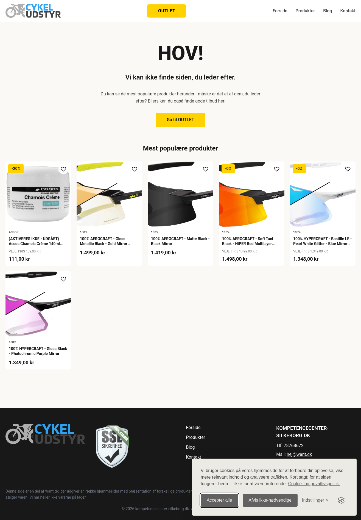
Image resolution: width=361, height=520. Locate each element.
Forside (280, 10)
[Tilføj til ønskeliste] (63, 169)
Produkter (305, 10)
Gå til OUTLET (180, 119)
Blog (327, 10)
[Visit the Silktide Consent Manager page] (341, 498)
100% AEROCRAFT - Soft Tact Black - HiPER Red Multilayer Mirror (247, 244)
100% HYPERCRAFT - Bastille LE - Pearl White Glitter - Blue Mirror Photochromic (322, 244)
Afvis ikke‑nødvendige (270, 498)
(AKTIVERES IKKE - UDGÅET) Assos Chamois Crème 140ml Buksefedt (34, 244)
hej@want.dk (299, 454)
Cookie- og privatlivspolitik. (314, 482)
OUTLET (166, 10)
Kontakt (348, 10)
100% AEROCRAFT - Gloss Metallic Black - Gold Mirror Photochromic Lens (103, 244)
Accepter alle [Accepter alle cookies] (219, 498)
